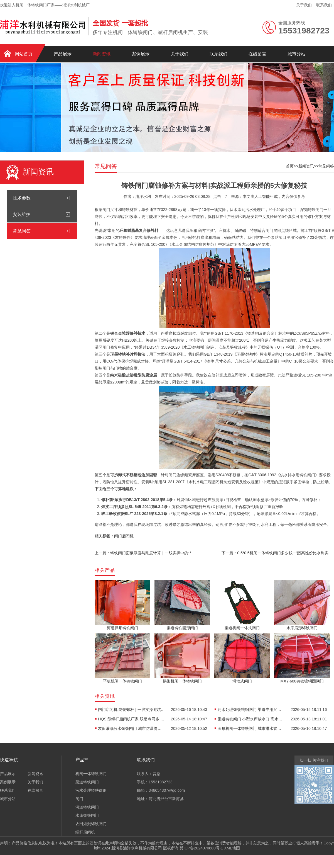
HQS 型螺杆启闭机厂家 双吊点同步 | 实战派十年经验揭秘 (131, 719)
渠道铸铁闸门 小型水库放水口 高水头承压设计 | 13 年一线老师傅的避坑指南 (251, 719)
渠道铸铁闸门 (87, 782)
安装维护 (22, 214)
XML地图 (232, 848)
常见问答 (22, 230)
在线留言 (257, 54)
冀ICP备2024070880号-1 (201, 848)
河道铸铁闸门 (87, 807)
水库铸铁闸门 (87, 815)
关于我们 (304, 5)
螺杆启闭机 (85, 832)
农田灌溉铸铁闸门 (91, 824)
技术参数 (22, 197)
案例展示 (140, 54)
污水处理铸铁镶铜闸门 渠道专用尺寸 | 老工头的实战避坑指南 (251, 709)
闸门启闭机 (124, 536)
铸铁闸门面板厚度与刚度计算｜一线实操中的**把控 (153, 553)
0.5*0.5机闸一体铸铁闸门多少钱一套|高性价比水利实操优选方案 (285, 553)
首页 (290, 166)
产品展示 (63, 54)
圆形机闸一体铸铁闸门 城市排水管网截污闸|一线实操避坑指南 (251, 728)
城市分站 (296, 54)
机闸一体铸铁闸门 (91, 773)
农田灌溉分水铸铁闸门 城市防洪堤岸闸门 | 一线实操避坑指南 (131, 728)
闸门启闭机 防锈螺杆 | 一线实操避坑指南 (131, 709)
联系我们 (324, 5)
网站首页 (24, 54)
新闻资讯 (101, 54)
